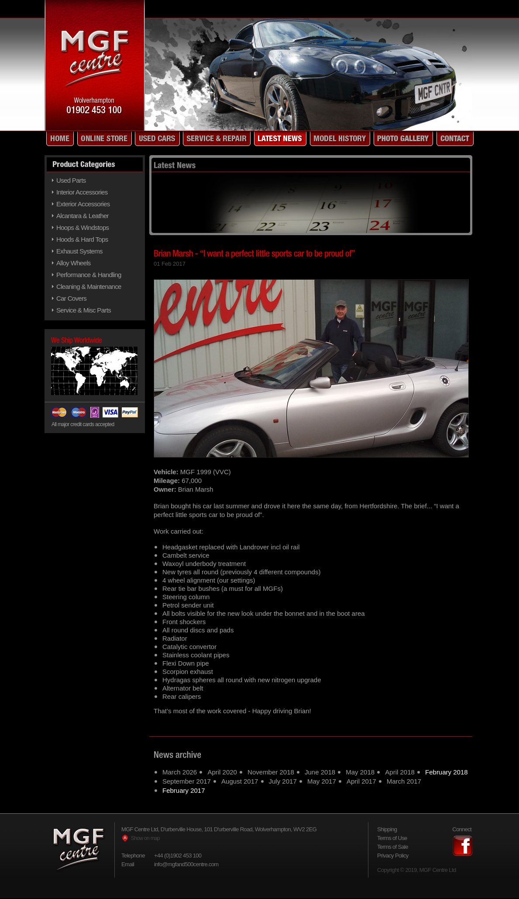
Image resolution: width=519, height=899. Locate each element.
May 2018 (360, 772)
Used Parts (71, 180)
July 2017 (283, 781)
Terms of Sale (392, 846)
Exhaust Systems (79, 251)
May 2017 (321, 781)
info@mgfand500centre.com (186, 864)
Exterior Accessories (83, 204)
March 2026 (179, 772)
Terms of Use (392, 838)
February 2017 (183, 790)
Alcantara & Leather (82, 215)
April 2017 (361, 781)
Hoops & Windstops (82, 227)
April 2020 (222, 772)
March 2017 (404, 781)
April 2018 (400, 772)
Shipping (387, 829)
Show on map (145, 838)
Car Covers (71, 298)
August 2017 (239, 781)
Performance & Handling (88, 274)
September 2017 (186, 781)
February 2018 (446, 772)
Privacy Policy (393, 855)
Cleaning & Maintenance (88, 286)
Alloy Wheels (73, 263)
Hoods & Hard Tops (82, 239)
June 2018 (320, 772)
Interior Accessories (82, 192)
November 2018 (270, 772)
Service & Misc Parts (83, 310)
